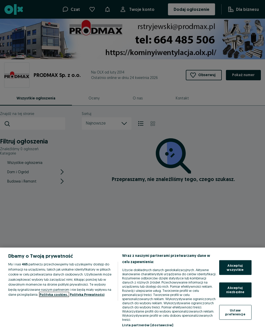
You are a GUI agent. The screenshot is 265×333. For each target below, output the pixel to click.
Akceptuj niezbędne (235, 290)
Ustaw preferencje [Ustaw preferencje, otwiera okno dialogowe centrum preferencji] (235, 312)
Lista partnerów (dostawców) (147, 325)
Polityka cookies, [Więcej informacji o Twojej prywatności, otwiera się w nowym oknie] (54, 294)
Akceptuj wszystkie (235, 267)
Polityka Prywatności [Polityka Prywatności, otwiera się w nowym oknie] (87, 294)
